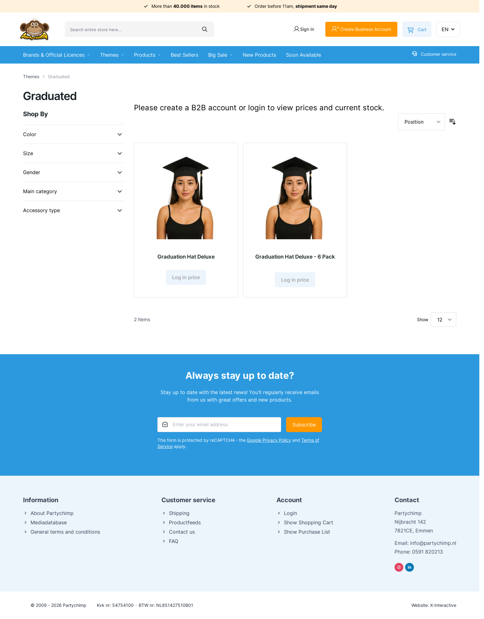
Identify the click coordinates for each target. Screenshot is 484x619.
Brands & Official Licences (56, 55)
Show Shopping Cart (304, 522)
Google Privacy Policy (269, 440)
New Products (259, 55)
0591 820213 (427, 552)
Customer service (434, 54)
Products (147, 55)
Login (286, 513)
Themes (112, 55)
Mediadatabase (45, 522)
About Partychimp (48, 513)
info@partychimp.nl (433, 543)
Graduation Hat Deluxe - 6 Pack (295, 257)
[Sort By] (421, 121)
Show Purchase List (303, 532)
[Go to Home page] (34, 29)
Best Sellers (184, 55)
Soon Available (303, 55)
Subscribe (304, 424)
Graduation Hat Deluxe (186, 257)
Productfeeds (181, 522)
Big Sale (220, 55)
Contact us (178, 532)
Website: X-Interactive (433, 605)
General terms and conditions (61, 532)
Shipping (175, 513)
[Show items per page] (443, 319)
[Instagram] (399, 567)
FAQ (169, 541)
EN (449, 29)
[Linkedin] (409, 567)
